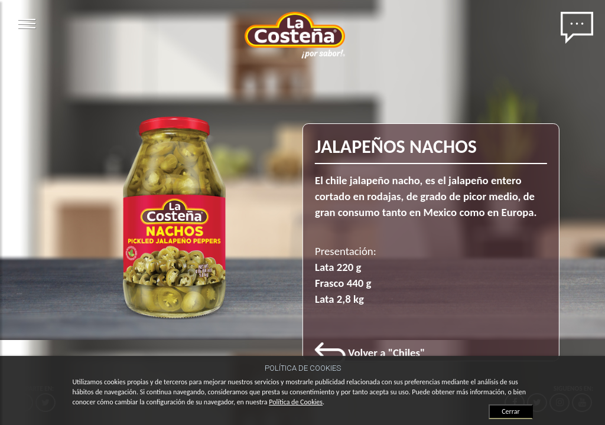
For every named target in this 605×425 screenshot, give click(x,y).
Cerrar (510, 411)
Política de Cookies (296, 402)
